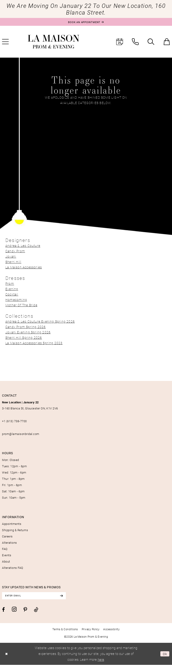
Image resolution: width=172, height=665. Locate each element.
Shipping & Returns (15, 530)
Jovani (10, 256)
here (101, 659)
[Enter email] (35, 596)
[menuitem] (119, 42)
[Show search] (151, 42)
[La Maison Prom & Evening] (53, 42)
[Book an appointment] (86, 22)
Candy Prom (15, 251)
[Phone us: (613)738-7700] (135, 42)
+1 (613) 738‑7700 (14, 421)
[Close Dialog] (7, 654)
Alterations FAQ (12, 568)
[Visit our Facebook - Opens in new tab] (3, 609)
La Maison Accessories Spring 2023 (34, 343)
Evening (11, 289)
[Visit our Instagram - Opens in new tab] (14, 610)
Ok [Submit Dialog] (164, 654)
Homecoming (16, 300)
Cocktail (11, 294)
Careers (7, 536)
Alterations (9, 543)
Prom (9, 283)
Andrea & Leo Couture (22, 245)
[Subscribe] (64, 596)
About (6, 561)
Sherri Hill (13, 262)
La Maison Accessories (23, 267)
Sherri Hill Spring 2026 (23, 337)
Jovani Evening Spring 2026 (28, 332)
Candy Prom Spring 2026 (25, 327)
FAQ (5, 549)
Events (6, 555)
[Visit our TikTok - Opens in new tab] (36, 610)
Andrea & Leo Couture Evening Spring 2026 (40, 321)
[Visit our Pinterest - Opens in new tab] (25, 610)
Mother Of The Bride (21, 305)
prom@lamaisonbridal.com (20, 434)
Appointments (11, 524)
